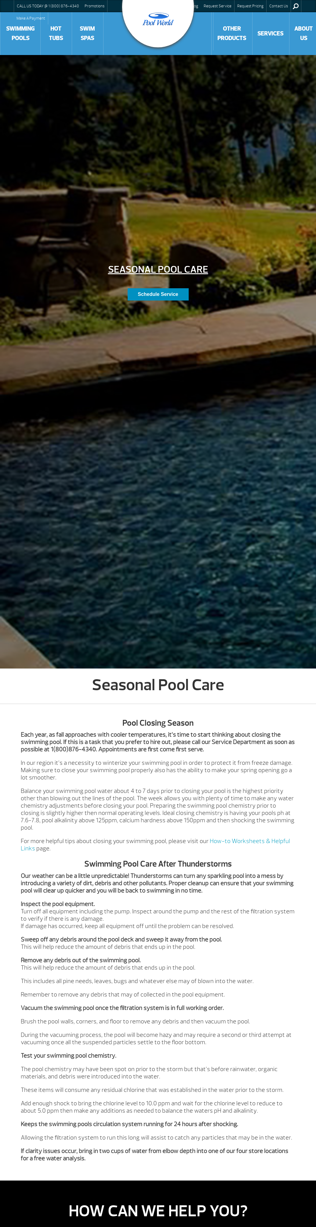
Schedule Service (158, 294)
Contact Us (278, 6)
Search (295, 6)
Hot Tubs (56, 33)
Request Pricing (250, 6)
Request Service (217, 6)
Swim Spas (87, 33)
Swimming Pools (20, 33)
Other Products (231, 33)
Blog (194, 6)
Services (270, 33)
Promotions (94, 6)
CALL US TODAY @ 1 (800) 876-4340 (48, 6)
